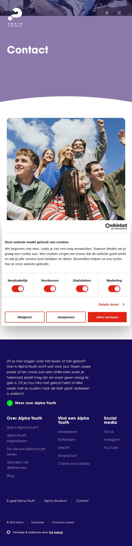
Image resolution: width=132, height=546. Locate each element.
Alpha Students (55, 501)
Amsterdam (67, 432)
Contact (82, 501)
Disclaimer (37, 522)
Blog (10, 476)
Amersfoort (67, 456)
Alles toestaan (107, 317)
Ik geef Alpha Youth (21, 501)
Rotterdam (66, 440)
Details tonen (109, 304)
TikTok (109, 432)
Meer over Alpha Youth (31, 403)
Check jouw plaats (74, 464)
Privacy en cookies (63, 522)
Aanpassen (66, 317)
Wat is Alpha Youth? (23, 428)
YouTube (111, 448)
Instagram (112, 440)
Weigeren (25, 317)
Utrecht (64, 448)
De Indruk (56, 532)
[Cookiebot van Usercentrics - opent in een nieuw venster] (108, 226)
